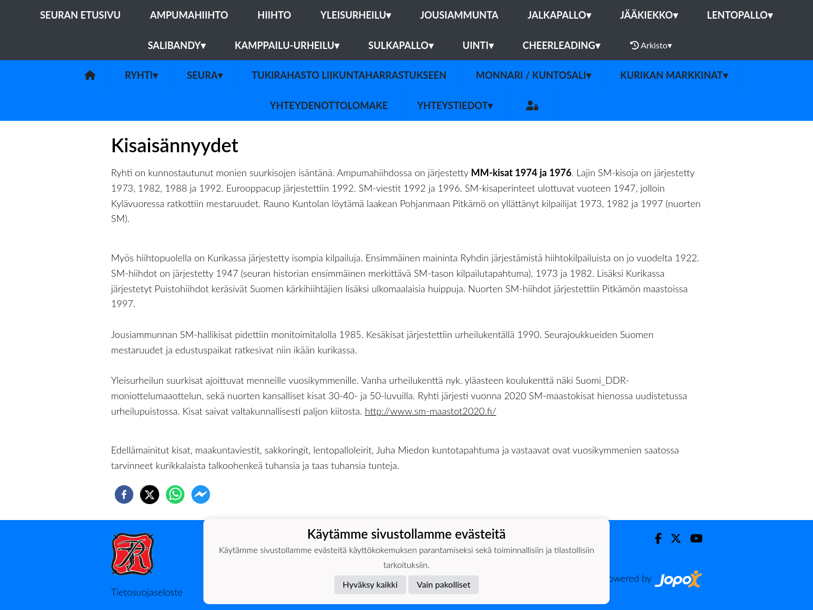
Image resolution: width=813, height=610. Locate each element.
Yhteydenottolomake (329, 105)
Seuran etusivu (80, 15)
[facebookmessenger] (200, 494)
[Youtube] (691, 538)
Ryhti (141, 75)
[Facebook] (654, 538)
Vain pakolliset (444, 584)
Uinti (478, 45)
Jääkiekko (649, 15)
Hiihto (274, 15)
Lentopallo (740, 15)
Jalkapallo (559, 15)
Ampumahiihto (189, 15)
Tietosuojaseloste (147, 592)
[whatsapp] (175, 494)
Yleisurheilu (356, 15)
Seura (205, 75)
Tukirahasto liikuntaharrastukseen (349, 75)
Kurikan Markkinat (674, 75)
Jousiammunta (459, 15)
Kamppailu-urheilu (287, 45)
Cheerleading (561, 45)
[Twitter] (671, 538)
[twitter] (149, 494)
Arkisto (651, 45)
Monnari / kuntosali (533, 75)
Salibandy (176, 45)
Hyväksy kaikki (370, 584)
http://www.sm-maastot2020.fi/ (430, 411)
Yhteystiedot (454, 105)
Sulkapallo (400, 45)
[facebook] (124, 494)
